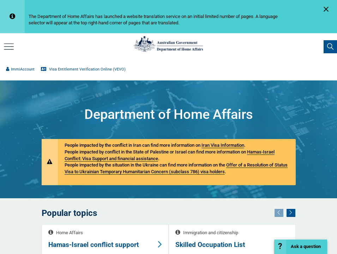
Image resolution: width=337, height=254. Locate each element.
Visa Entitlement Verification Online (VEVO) (83, 69)
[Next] (290, 212)
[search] (330, 47)
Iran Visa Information (222, 145)
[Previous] (278, 212)
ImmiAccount (20, 69)
